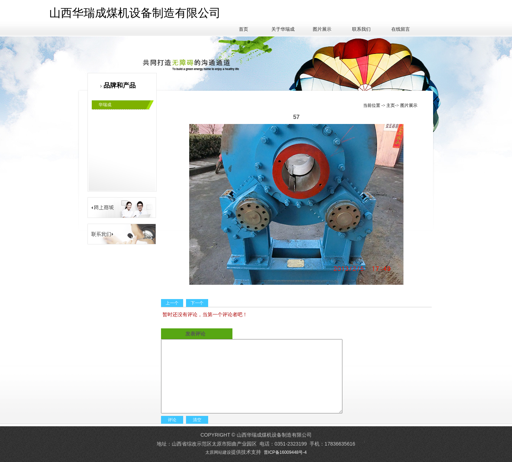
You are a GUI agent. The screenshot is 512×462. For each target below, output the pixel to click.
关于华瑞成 (283, 29)
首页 (243, 29)
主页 (390, 105)
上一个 (172, 302)
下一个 (197, 302)
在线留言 (400, 29)
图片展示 (322, 29)
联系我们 (361, 29)
